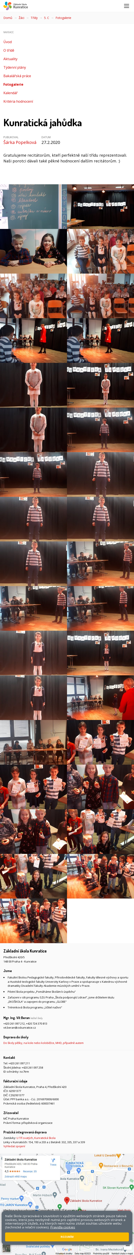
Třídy (34, 18)
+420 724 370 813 (36, 1023)
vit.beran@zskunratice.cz (19, 1027)
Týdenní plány (14, 67)
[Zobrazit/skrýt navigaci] (127, 6)
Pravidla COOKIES (55, 1214)
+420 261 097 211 (19, 1063)
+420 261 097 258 (32, 1067)
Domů (7, 18)
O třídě (8, 50)
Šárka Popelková (19, 142)
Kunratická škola (45, 1138)
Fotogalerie (63, 18)
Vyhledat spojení (14, 1146)
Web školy (124, 1210)
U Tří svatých (25, 1138)
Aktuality (10, 59)
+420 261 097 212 (14, 1023)
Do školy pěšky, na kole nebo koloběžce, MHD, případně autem (43, 1043)
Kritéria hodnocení (18, 101)
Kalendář (10, 93)
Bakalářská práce (17, 76)
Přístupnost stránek (28, 1214)
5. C (46, 18)
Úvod (7, 42)
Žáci (21, 18)
